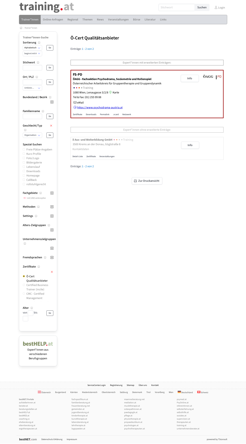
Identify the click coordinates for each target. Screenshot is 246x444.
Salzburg (124, 392)
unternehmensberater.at (188, 428)
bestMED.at (24, 415)
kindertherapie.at (80, 415)
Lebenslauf (33, 167)
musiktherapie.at (132, 405)
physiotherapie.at (132, 418)
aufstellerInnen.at (27, 402)
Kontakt (155, 385)
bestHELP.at (24, 412)
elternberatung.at (27, 425)
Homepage (33, 176)
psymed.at (182, 399)
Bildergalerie (34, 163)
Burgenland (60, 392)
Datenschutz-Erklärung (51, 439)
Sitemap (130, 385)
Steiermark (137, 392)
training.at (181, 425)
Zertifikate (77, 114)
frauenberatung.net (81, 405)
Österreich (44, 392)
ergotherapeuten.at (28, 428)
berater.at (23, 405)
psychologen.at (131, 425)
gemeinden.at (78, 409)
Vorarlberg (159, 392)
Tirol (148, 392)
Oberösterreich (108, 392)
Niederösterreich (89, 392)
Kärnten (74, 392)
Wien (171, 392)
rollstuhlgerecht (36, 184)
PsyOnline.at (183, 402)
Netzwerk (126, 114)
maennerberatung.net (134, 399)
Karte (113, 92)
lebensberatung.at (80, 422)
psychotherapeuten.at (134, 428)
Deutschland (185, 392)
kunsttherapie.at (79, 418)
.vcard (116, 114)
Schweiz (202, 392)
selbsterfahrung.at (185, 409)
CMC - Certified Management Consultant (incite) (37, 298)
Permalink (104, 114)
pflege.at (128, 415)
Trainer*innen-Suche (35, 37)
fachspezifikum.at (80, 399)
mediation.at (130, 402)
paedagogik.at (130, 412)
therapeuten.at (184, 422)
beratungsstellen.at (28, 409)
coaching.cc (24, 418)
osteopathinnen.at (133, 409)
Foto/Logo (32, 158)
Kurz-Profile (33, 154)
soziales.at (181, 415)
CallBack (31, 180)
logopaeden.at (78, 428)
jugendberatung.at (80, 412)
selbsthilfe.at (183, 412)
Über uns (143, 385)
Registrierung (116, 385)
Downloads (33, 171)
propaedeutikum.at (133, 422)
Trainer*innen (31, 28)
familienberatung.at (81, 402)
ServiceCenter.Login (96, 385)
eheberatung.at (26, 422)
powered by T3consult (217, 439)
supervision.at (183, 418)
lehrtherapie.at (78, 425)
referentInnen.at (184, 405)
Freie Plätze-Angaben (39, 149)
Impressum (72, 439)
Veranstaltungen (107, 156)
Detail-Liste (77, 156)
